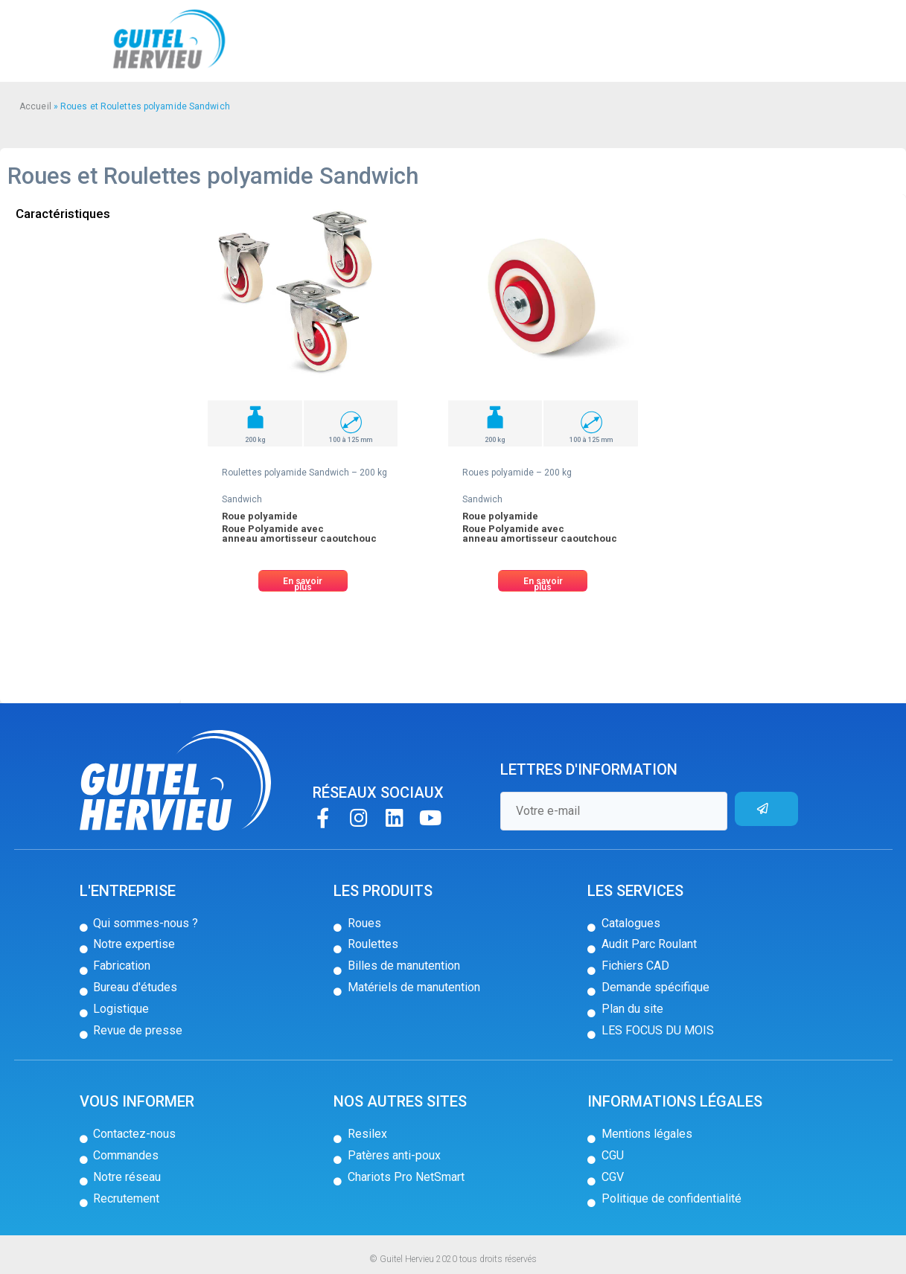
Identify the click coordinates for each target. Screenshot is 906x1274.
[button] (303, 581)
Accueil (35, 106)
